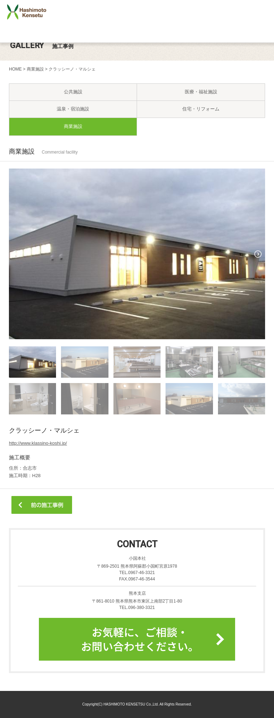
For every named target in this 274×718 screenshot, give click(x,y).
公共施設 (73, 91)
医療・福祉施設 (201, 91)
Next (258, 254)
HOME (15, 69)
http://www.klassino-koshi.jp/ (38, 443)
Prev (16, 254)
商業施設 (35, 69)
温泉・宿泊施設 (73, 109)
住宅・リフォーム (200, 109)
